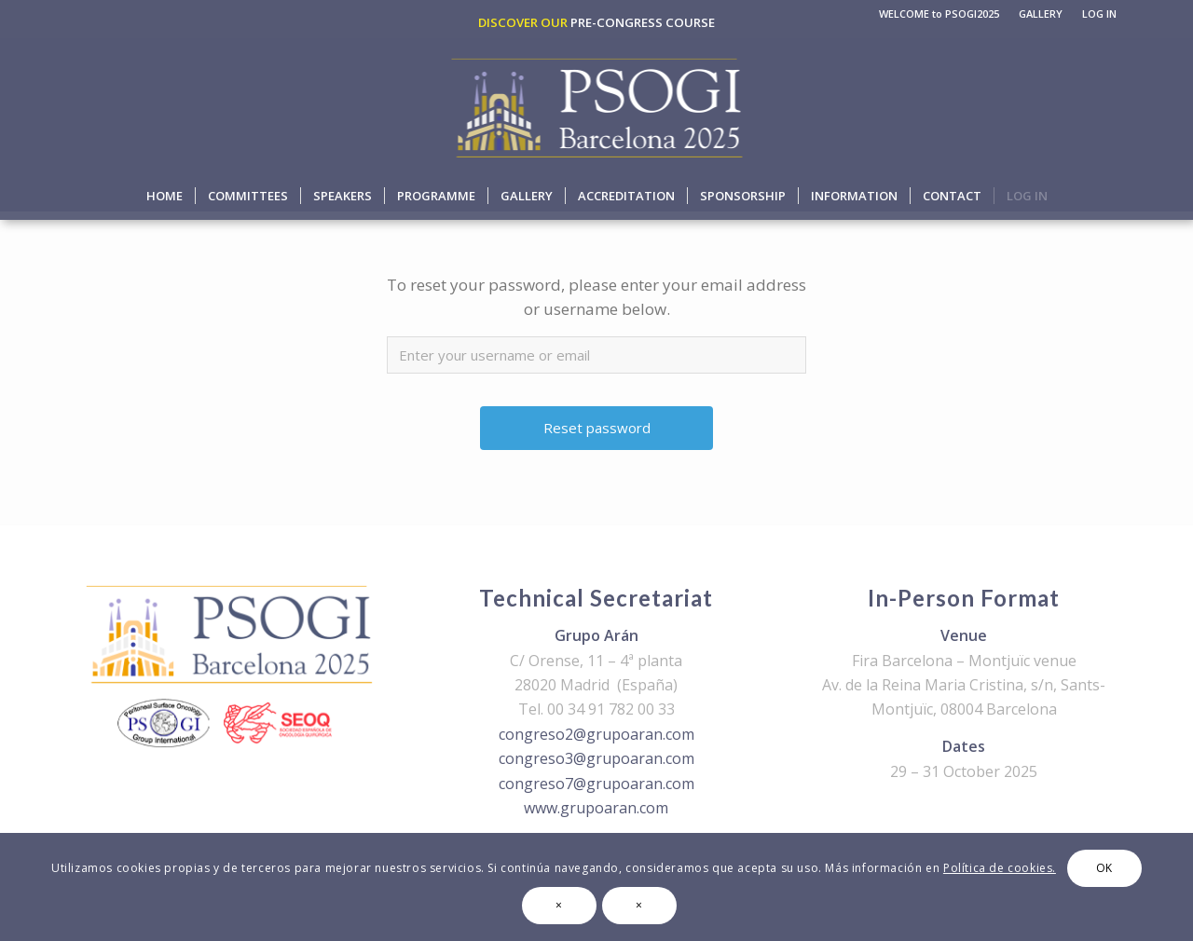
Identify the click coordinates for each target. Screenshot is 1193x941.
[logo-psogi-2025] (597, 104)
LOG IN (1099, 13)
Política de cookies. (999, 868)
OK (1104, 868)
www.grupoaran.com (596, 808)
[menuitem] (939, 14)
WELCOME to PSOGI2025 (939, 13)
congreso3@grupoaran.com (596, 758)
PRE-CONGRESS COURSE (642, 22)
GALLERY (1041, 13)
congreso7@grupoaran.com (596, 783)
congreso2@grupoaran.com (596, 734)
